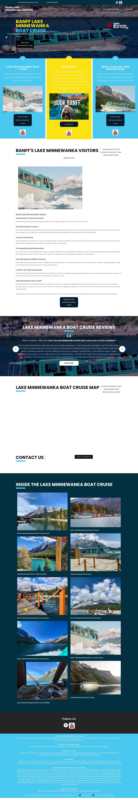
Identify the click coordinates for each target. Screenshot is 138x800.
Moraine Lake (95, 793)
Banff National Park (76, 738)
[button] (16, 349)
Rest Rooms (66, 761)
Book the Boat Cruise (111, 9)
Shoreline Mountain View (90, 755)
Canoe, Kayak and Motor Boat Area (84, 778)
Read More (69, 363)
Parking (75, 763)
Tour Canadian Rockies (105, 797)
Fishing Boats (36, 763)
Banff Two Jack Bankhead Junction (93, 772)
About (27, 738)
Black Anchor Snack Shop (27, 761)
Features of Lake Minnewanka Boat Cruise (49, 738)
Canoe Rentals (23, 763)
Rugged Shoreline (112, 782)
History (85, 746)
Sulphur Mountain (81, 793)
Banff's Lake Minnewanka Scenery (72, 740)
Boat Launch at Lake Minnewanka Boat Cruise (71, 776)
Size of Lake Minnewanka (109, 753)
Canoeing (70, 746)
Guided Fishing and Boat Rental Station (96, 763)
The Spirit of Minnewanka (83, 787)
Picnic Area (55, 761)
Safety (42, 753)
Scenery (112, 738)
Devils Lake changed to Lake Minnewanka (104, 780)
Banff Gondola (43, 793)
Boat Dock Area (53, 753)
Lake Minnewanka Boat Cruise (27, 2)
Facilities (76, 761)
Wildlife (64, 753)
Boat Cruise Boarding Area (28, 784)
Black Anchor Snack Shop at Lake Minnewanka (68, 774)
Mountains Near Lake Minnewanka (82, 753)
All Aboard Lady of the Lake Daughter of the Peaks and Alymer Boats (47, 772)
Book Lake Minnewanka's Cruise (25, 44)
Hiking (78, 746)
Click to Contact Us (84, 457)
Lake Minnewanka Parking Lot (54, 784)
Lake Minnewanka (51, 2)
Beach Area (56, 755)
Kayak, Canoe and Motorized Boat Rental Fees (101, 761)
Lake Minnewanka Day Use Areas (42, 780)
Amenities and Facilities (99, 746)
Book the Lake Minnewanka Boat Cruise (22, 120)
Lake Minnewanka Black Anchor (56, 763)
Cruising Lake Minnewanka (47, 746)
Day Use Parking (78, 780)
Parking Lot (44, 761)
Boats (62, 746)
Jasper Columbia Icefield (61, 793)
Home (95, 9)
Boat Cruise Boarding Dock (55, 778)
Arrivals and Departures (27, 753)
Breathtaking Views (71, 755)
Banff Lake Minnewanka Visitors (19, 9)
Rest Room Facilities (99, 784)
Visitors (32, 746)
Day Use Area (63, 780)
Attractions (91, 738)
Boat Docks (102, 738)
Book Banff (128, 9)
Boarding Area (43, 755)
